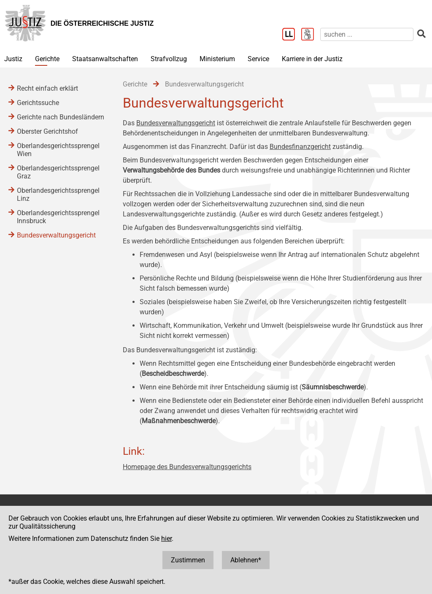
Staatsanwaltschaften (105, 59)
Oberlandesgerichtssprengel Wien (58, 150)
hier (166, 539)
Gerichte (47, 59)
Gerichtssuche (38, 103)
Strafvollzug (169, 59)
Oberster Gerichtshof (47, 131)
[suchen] (366, 34)
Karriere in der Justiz (312, 59)
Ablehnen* (245, 560)
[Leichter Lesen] (291, 35)
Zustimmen (188, 560)
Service (258, 59)
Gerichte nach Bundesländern (60, 117)
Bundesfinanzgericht (300, 147)
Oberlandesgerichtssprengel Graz (58, 172)
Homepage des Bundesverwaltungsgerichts (187, 467)
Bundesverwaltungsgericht (175, 123)
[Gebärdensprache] (310, 35)
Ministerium (217, 59)
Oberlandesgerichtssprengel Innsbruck (58, 217)
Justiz (13, 59)
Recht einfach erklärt (47, 88)
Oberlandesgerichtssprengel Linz (58, 194)
